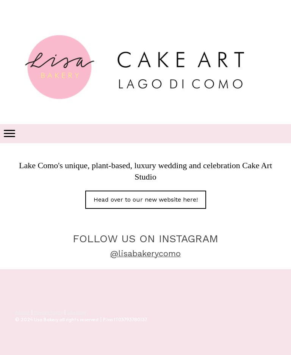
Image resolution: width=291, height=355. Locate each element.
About (22, 312)
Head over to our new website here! (146, 199)
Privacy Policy (48, 312)
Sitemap (76, 312)
